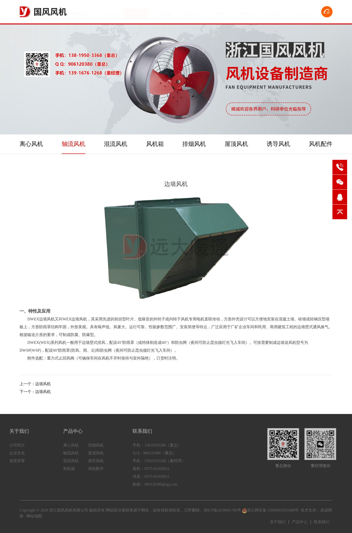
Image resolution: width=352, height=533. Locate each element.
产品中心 (136, 12)
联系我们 (301, 12)
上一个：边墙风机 (35, 384)
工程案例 (219, 12)
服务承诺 (246, 12)
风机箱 (155, 144)
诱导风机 (278, 144)
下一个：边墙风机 (35, 392)
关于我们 (108, 12)
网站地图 (34, 516)
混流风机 (115, 144)
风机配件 (320, 144)
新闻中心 (191, 12)
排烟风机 (194, 144)
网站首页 (80, 12)
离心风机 (31, 144)
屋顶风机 (236, 144)
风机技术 (274, 12)
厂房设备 (163, 12)
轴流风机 (73, 144)
